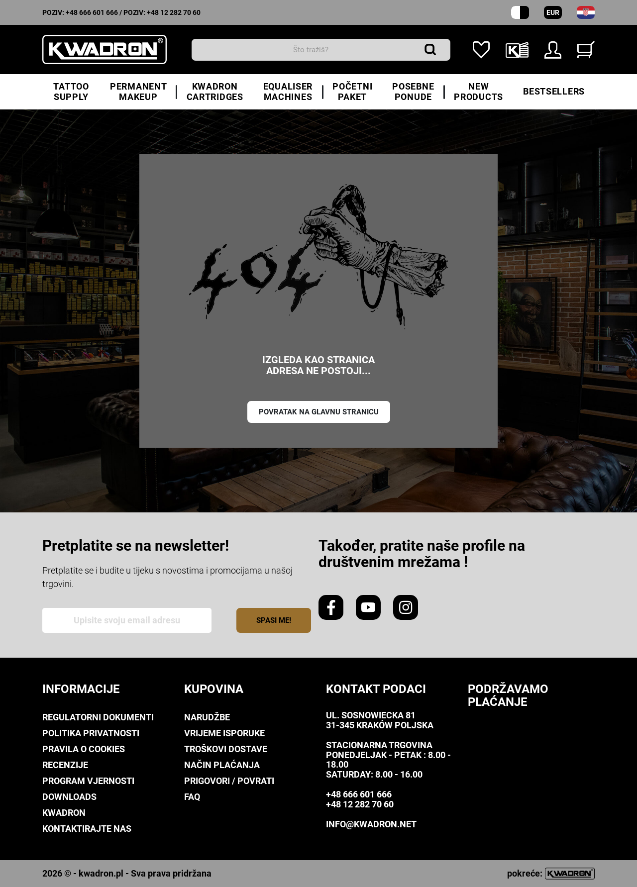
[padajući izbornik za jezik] (586, 12)
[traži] (321, 50)
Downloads (69, 796)
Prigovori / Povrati (229, 781)
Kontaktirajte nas (86, 828)
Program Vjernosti (88, 781)
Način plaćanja (222, 765)
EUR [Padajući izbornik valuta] (552, 12)
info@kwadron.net (371, 824)
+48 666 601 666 (92, 12)
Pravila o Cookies (83, 749)
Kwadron (64, 812)
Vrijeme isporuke (224, 733)
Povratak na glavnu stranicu (319, 411)
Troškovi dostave (225, 749)
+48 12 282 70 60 (174, 12)
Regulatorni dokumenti (98, 717)
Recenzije (65, 765)
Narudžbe (207, 717)
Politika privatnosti (90, 733)
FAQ (192, 796)
